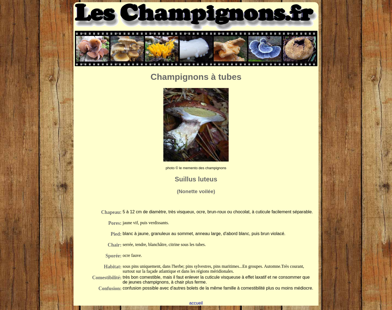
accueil (196, 303)
